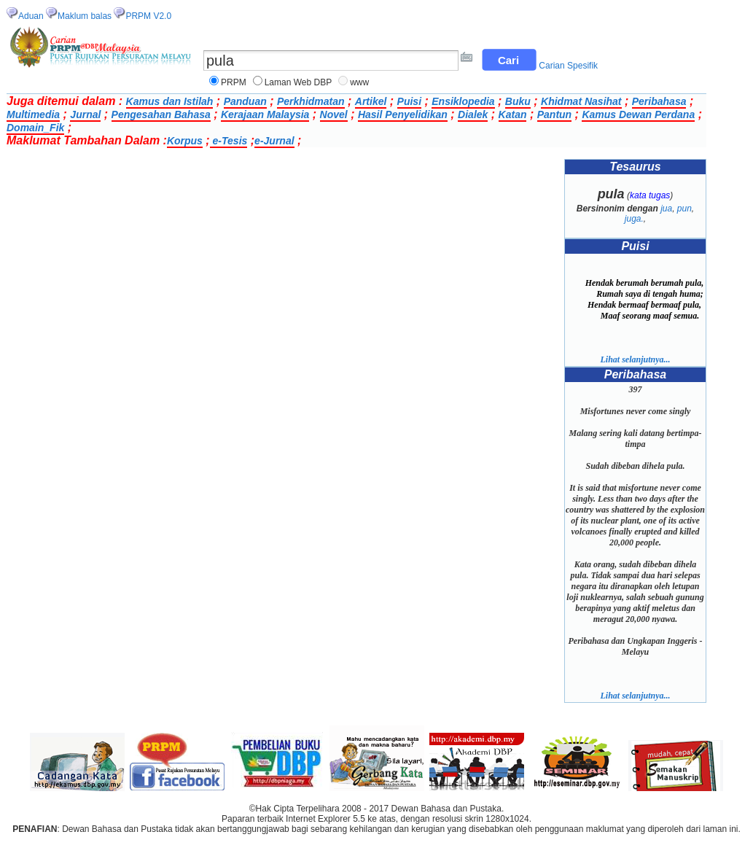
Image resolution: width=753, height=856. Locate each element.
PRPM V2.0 (148, 16)
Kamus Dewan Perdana (638, 114)
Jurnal (85, 114)
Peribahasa (659, 101)
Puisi (409, 101)
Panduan (245, 101)
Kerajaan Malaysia (265, 114)
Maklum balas (85, 16)
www (359, 82)
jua (666, 208)
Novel (334, 114)
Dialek (473, 114)
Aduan (31, 16)
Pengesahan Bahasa (161, 114)
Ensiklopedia (463, 101)
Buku (518, 101)
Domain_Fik (35, 127)
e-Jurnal (274, 141)
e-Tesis (229, 141)
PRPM (233, 82)
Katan (513, 114)
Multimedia (33, 114)
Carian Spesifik (568, 66)
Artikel (371, 101)
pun (684, 208)
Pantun (554, 114)
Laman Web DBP (298, 82)
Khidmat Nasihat (581, 101)
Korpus (185, 141)
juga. (634, 219)
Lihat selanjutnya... (635, 359)
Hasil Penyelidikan (403, 114)
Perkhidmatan (311, 101)
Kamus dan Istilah (170, 101)
